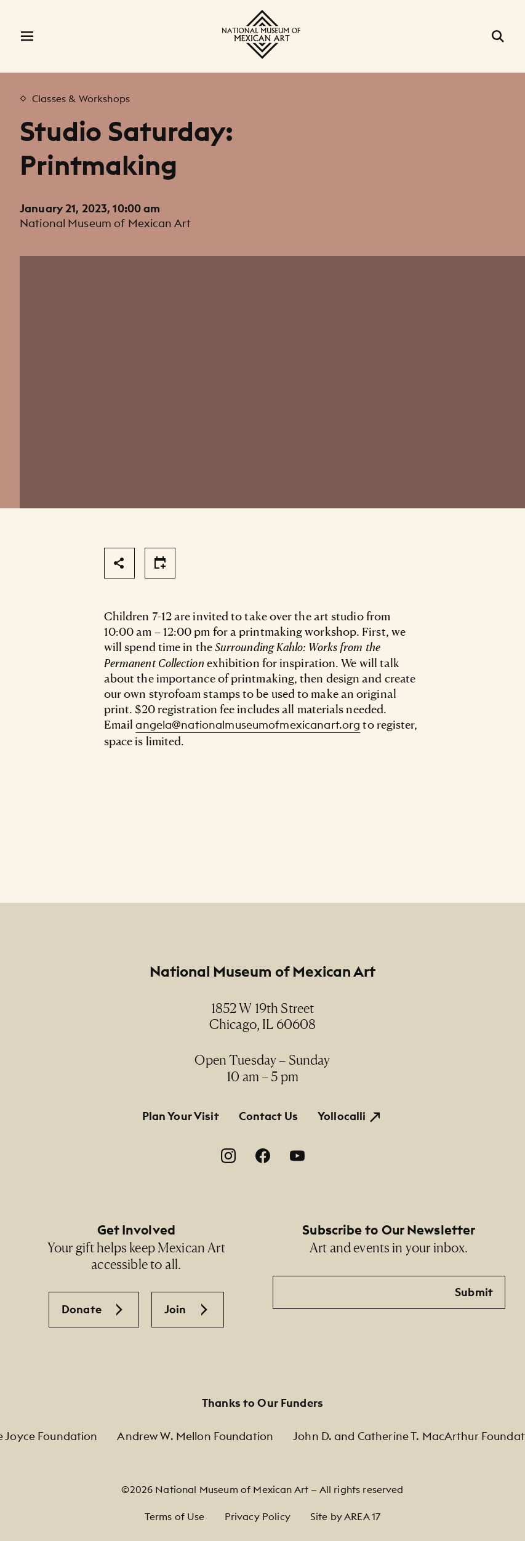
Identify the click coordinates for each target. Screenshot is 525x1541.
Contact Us (268, 1116)
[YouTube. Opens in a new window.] (297, 1155)
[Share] (119, 563)
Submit (474, 1292)
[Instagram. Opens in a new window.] (228, 1155)
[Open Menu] (27, 36)
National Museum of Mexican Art (263, 971)
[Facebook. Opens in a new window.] (262, 1155)
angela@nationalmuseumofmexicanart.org (247, 725)
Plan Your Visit (180, 1116)
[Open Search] (498, 36)
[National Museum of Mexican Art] (262, 34)
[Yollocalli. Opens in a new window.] (350, 1116)
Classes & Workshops (81, 98)
